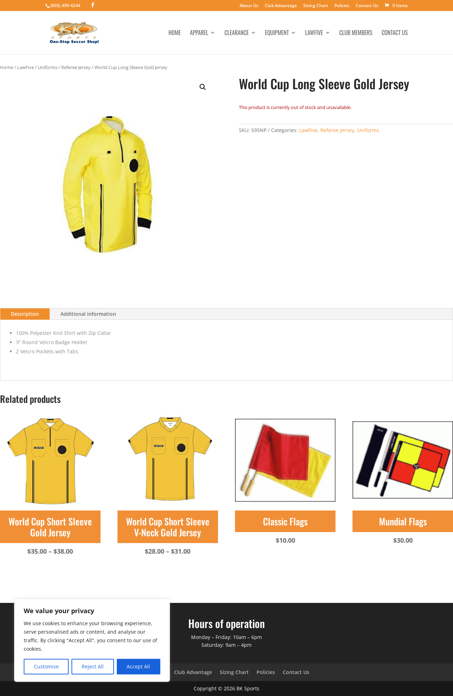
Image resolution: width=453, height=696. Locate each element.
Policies (341, 6)
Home (174, 33)
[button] (202, 87)
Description (25, 313)
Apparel (199, 33)
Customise (46, 666)
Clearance (236, 33)
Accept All (138, 666)
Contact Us (367, 6)
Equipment (277, 33)
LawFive (314, 33)
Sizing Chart (315, 6)
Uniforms (47, 67)
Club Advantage (281, 6)
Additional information (88, 313)
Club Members (356, 33)
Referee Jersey (76, 67)
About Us (249, 6)
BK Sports (247, 688)
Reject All (93, 666)
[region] (92, 640)
